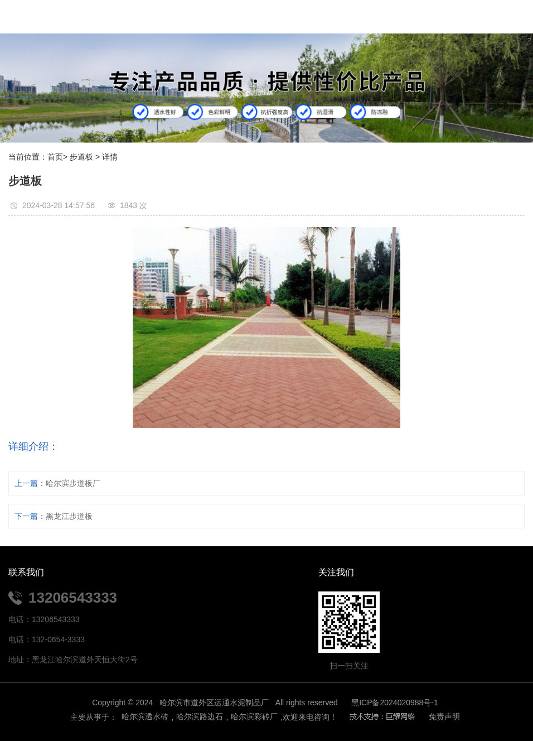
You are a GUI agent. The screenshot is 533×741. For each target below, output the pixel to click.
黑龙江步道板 (69, 516)
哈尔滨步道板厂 (73, 483)
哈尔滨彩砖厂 (254, 716)
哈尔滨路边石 (199, 716)
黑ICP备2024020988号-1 (394, 702)
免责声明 (444, 716)
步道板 (81, 156)
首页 (55, 156)
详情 (110, 156)
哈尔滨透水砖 (144, 716)
